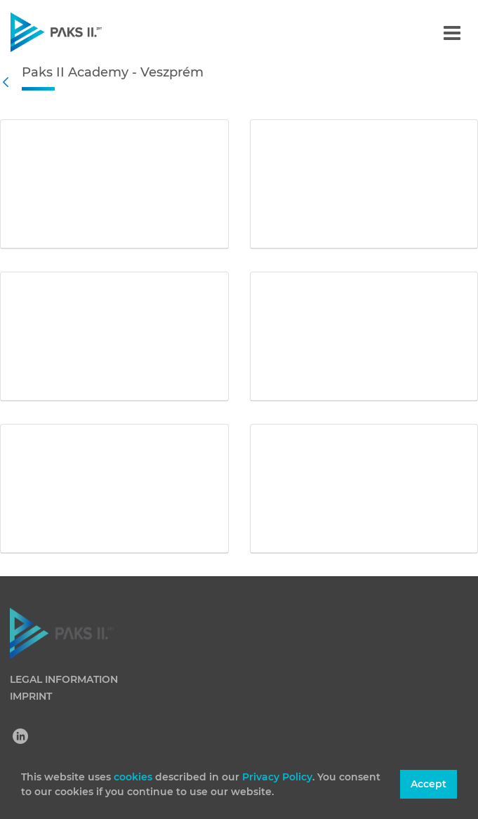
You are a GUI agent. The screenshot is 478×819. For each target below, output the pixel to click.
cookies (134, 777)
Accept (428, 784)
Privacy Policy (277, 777)
